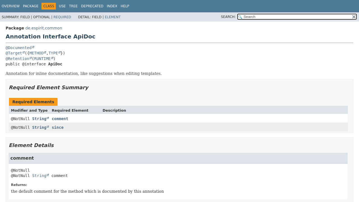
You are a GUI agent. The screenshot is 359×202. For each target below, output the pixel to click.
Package (30, 6)
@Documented (19, 47)
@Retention (17, 58)
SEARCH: (228, 17)
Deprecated (92, 6)
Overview (11, 6)
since (57, 127)
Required (62, 17)
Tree (73, 6)
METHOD (36, 53)
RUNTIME (42, 58)
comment (60, 118)
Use (62, 6)
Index (112, 6)
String (39, 118)
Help (125, 6)
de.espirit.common (43, 28)
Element (113, 17)
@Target (14, 53)
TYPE (53, 53)
